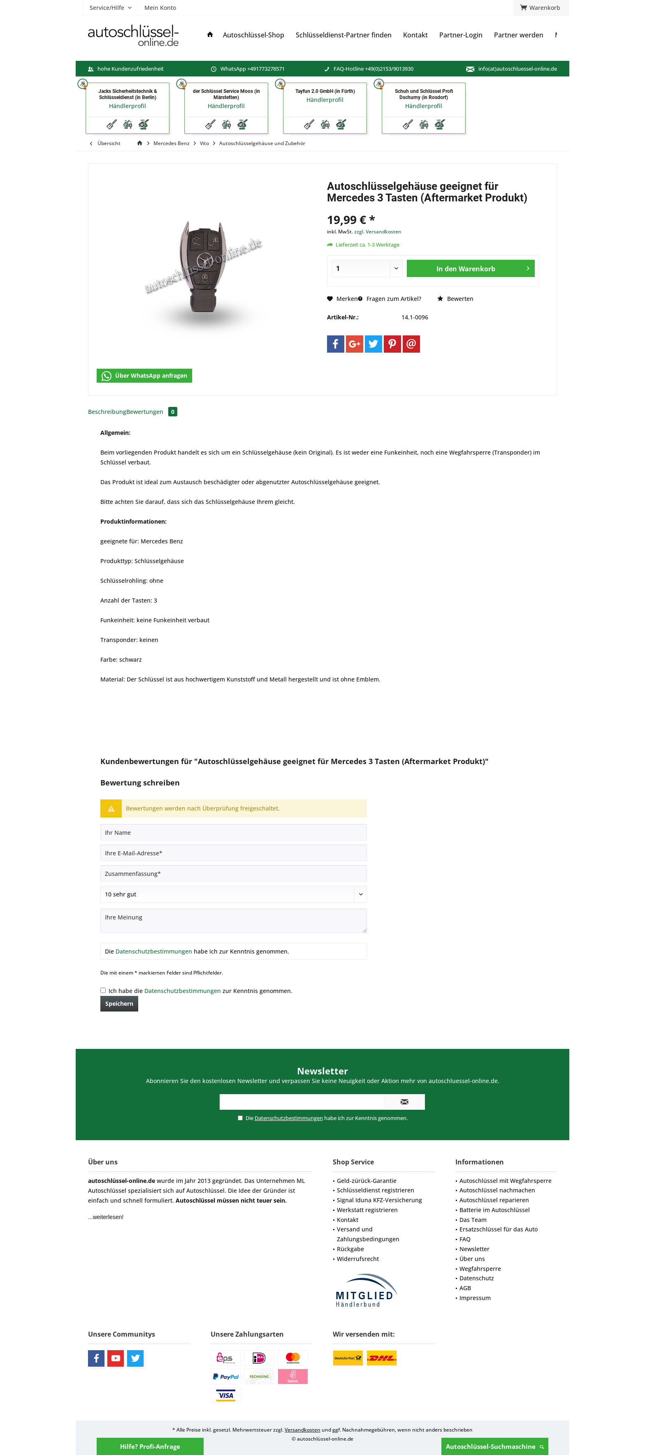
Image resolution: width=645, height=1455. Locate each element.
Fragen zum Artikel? (389, 299)
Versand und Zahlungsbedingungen (368, 1234)
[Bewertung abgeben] (233, 894)
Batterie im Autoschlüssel (494, 1210)
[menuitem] (541, 8)
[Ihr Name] (233, 832)
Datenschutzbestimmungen (154, 951)
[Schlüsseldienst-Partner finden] (343, 35)
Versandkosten (302, 1429)
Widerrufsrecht (358, 1259)
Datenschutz (476, 1278)
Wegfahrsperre (480, 1269)
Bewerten (455, 299)
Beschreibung (107, 412)
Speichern (119, 1003)
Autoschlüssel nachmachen (497, 1190)
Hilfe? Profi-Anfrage (150, 1446)
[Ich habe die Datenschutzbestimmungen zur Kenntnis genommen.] (103, 990)
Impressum (475, 1298)
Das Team (473, 1220)
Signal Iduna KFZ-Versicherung (379, 1200)
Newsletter (474, 1249)
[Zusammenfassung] (233, 873)
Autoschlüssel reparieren (494, 1200)
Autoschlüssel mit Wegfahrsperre (505, 1181)
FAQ (465, 1239)
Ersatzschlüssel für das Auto (498, 1229)
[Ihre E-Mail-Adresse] (233, 853)
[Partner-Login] (461, 35)
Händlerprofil (127, 106)
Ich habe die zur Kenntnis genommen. (200, 991)
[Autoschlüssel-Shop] (253, 35)
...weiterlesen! (105, 1217)
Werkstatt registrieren (367, 1210)
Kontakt (347, 1220)
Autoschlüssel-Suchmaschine (495, 1446)
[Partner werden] (518, 35)
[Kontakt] (415, 35)
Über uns (472, 1259)
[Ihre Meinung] (233, 921)
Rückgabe (350, 1249)
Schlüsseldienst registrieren (375, 1190)
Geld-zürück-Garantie (367, 1181)
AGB (465, 1288)
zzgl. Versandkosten (377, 231)
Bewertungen (151, 412)
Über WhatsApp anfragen (144, 376)
